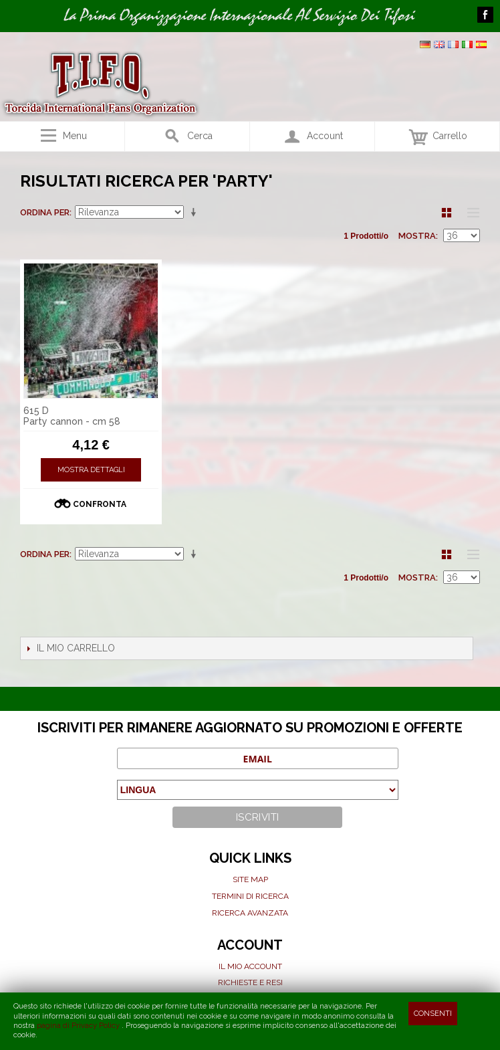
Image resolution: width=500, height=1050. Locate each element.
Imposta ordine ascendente (196, 213)
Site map (250, 879)
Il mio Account (250, 966)
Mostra (417, 236)
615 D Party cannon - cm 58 (71, 416)
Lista (470, 213)
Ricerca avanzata (250, 913)
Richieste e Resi (250, 982)
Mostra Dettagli (91, 469)
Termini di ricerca (250, 896)
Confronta (99, 504)
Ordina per (45, 212)
